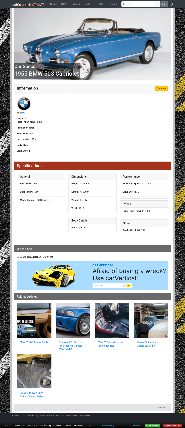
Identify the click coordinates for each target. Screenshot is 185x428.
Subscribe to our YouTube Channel (171, 416)
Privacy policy (108, 426)
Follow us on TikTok (166, 416)
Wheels (76, 4)
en (163, 4)
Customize (135, 426)
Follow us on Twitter (155, 416)
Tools (100, 4)
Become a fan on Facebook (161, 416)
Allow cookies (152, 426)
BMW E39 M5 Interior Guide (34, 342)
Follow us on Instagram (150, 416)
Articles (53, 4)
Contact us (85, 415)
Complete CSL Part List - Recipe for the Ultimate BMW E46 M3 (71, 346)
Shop (88, 4)
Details (96, 426)
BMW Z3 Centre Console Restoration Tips (110, 344)
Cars (63, 4)
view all (163, 407)
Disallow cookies (172, 426)
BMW (22, 112)
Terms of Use (58, 415)
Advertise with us (72, 415)
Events (113, 4)
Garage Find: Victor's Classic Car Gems (147, 344)
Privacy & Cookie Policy (42, 415)
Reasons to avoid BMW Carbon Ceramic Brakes (32, 395)
